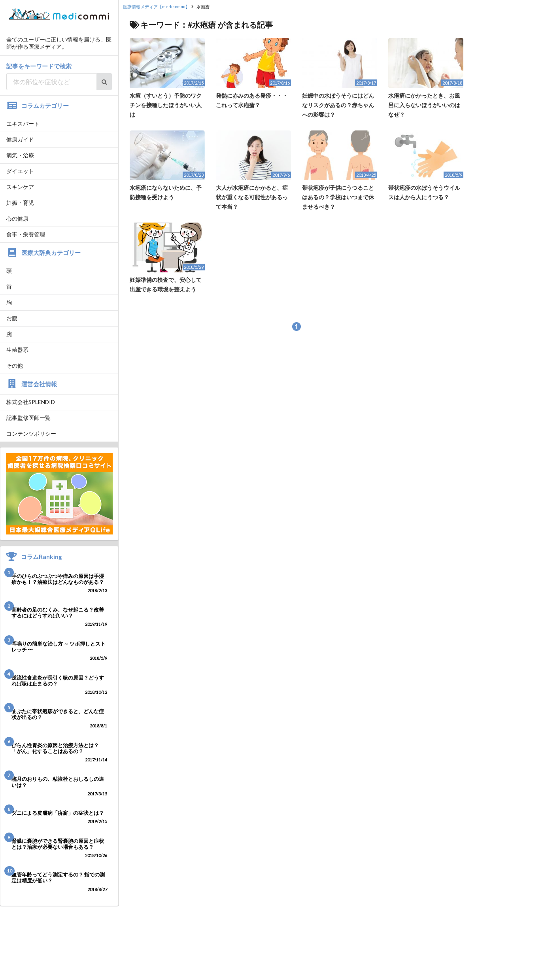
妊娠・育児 (20, 202)
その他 (14, 365)
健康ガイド (20, 139)
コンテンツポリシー (31, 433)
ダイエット (20, 171)
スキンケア (20, 186)
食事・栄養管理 (25, 234)
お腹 (11, 318)
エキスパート (23, 123)
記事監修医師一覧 (28, 417)
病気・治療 (20, 155)
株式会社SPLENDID (30, 401)
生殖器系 (17, 349)
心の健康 (17, 218)
